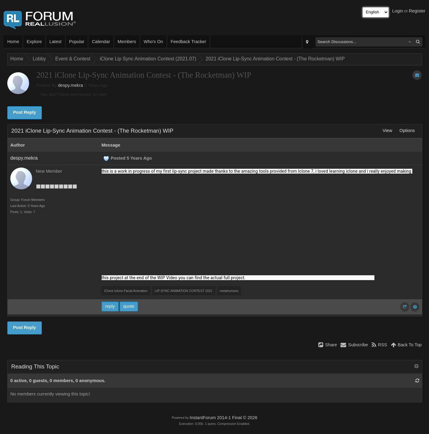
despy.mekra (70, 85)
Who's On (153, 41)
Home (13, 41)
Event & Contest (72, 58)
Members (127, 41)
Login (397, 10)
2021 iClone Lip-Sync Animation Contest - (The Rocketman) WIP (275, 58)
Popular (76, 41)
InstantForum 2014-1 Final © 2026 (223, 417)
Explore (34, 41)
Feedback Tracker (188, 41)
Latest (55, 41)
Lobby (39, 58)
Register (417, 10)
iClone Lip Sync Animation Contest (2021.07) (148, 58)
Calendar (100, 41)
